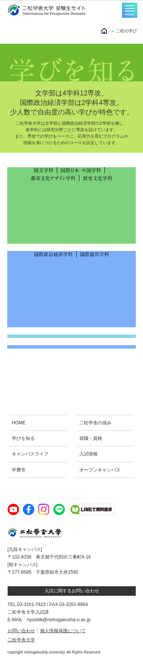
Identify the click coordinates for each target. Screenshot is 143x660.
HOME (19, 422)
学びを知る (23, 438)
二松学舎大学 (21, 640)
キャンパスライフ (30, 454)
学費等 (19, 470)
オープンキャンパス (100, 470)
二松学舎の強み (95, 422)
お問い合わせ (21, 630)
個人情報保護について (63, 630)
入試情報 (88, 454)
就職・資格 (90, 438)
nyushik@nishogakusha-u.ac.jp (58, 619)
